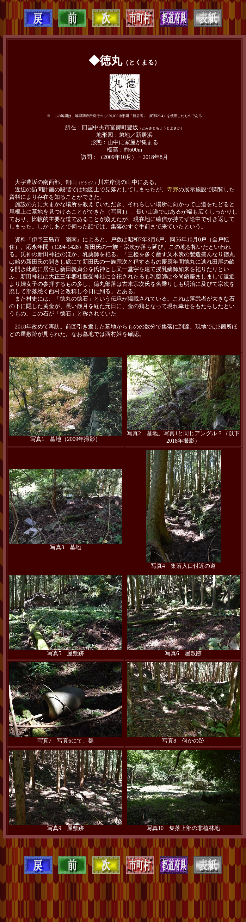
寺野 (172, 189)
